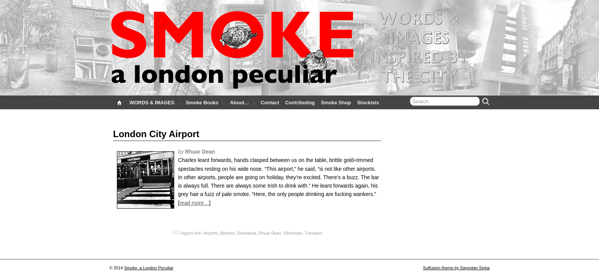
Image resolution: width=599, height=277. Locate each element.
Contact (270, 102)
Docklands (246, 233)
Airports (211, 233)
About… (243, 104)
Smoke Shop (336, 102)
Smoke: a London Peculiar (148, 268)
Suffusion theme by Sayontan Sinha (456, 268)
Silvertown (293, 233)
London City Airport (156, 134)
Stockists (368, 102)
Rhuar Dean (270, 233)
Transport (313, 233)
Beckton (227, 233)
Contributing (300, 102)
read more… (194, 203)
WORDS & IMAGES (155, 104)
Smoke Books (205, 104)
